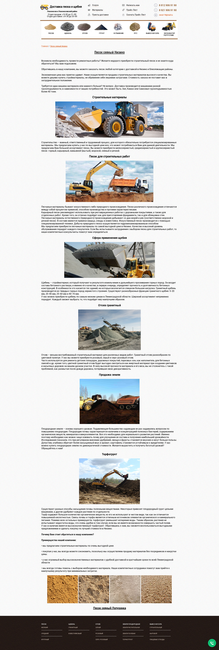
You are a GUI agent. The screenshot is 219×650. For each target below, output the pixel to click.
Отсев (98, 624)
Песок (43, 624)
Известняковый (75, 633)
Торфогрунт (128, 639)
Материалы (97, 10)
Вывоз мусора (156, 624)
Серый (98, 627)
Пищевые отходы (157, 639)
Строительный (156, 627)
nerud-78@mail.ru (166, 15)
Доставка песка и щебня (66, 6)
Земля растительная (131, 627)
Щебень (71, 624)
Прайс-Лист (131, 10)
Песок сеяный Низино (58, 46)
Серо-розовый (102, 639)
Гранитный (73, 627)
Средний (45, 633)
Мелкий (44, 627)
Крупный (45, 639)
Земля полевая (129, 633)
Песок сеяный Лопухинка (109, 608)
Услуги (95, 5)
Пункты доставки (100, 15)
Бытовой (153, 633)
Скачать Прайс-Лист (136, 15)
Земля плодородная (131, 624)
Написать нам (132, 5)
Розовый (99, 633)
